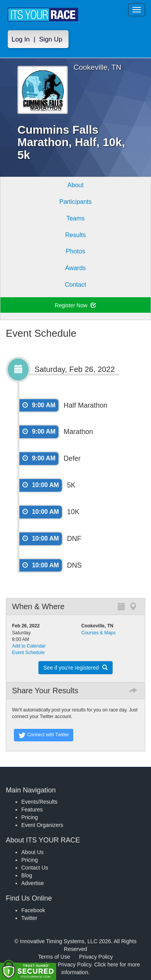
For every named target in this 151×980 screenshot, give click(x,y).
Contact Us (34, 868)
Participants (75, 201)
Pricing (29, 817)
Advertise (32, 883)
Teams (75, 218)
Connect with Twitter (43, 735)
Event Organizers (42, 825)
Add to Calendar (29, 646)
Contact (75, 284)
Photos (75, 251)
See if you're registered (75, 668)
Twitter (29, 918)
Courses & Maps (98, 633)
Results (75, 235)
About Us (32, 852)
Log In (21, 39)
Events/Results (39, 802)
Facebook (33, 910)
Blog (26, 875)
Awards (75, 268)
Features (32, 809)
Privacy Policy (96, 957)
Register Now (75, 305)
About (75, 185)
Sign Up (50, 39)
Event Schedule (28, 652)
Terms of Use (54, 957)
